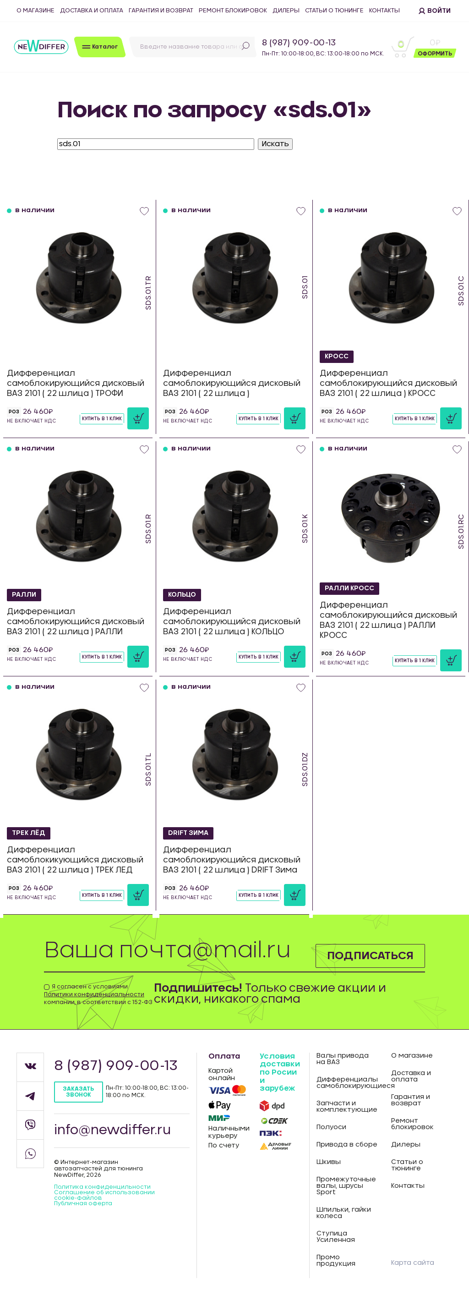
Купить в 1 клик (102, 419)
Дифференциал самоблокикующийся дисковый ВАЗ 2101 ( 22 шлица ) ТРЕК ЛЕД (75, 860)
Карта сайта (412, 1263)
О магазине (35, 11)
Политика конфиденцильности (102, 1187)
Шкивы (328, 1162)
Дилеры (286, 11)
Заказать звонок (78, 1092)
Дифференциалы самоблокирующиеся (347, 1082)
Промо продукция (335, 1260)
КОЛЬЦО (182, 595)
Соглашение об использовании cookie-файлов (104, 1195)
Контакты (384, 11)
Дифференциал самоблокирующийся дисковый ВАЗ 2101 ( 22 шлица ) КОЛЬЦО (231, 622)
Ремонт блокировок (233, 11)
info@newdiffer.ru (112, 1130)
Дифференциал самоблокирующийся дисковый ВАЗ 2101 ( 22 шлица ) (231, 383)
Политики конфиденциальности (94, 994)
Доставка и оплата (91, 11)
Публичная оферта (83, 1203)
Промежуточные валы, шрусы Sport (346, 1186)
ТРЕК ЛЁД (29, 833)
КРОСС (337, 356)
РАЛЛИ (24, 595)
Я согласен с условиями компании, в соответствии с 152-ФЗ (98, 994)
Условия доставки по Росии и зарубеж (280, 1072)
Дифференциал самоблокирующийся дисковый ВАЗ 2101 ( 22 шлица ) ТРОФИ (75, 383)
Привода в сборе (346, 1145)
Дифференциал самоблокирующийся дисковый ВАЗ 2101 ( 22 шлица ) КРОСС (388, 383)
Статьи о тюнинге (334, 11)
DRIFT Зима (188, 833)
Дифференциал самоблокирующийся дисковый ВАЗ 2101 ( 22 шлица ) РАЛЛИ (75, 622)
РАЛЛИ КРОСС (350, 588)
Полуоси (331, 1127)
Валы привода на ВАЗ (342, 1059)
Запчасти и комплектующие (346, 1106)
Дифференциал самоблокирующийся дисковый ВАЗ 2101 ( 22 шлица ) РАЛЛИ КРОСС (388, 620)
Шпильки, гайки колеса (343, 1213)
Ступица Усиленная (335, 1236)
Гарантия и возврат (161, 11)
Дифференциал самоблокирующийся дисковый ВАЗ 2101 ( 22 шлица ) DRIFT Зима (231, 860)
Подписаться (370, 955)
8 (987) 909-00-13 (299, 43)
